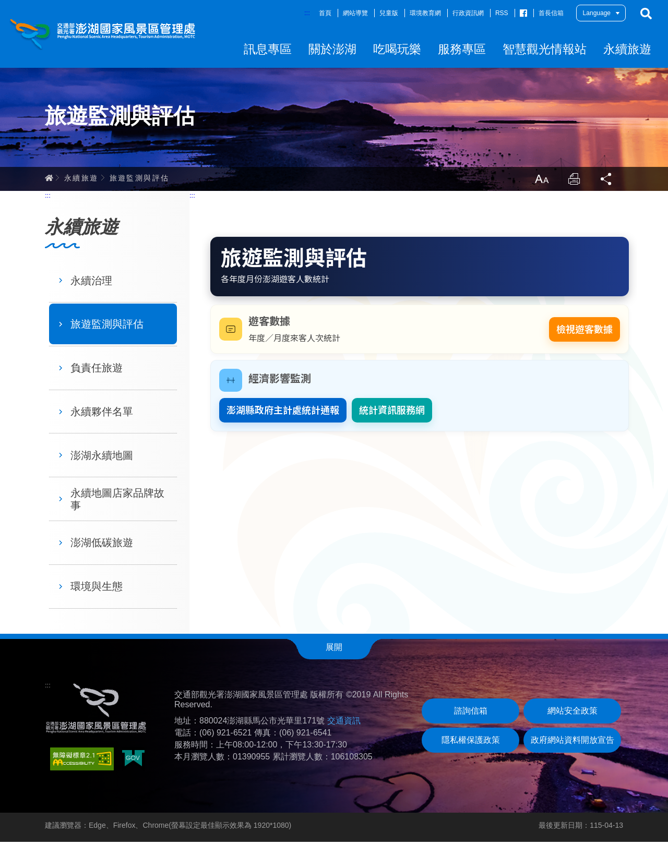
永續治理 (91, 283)
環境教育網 (425, 13)
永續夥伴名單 (101, 414)
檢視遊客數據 (584, 332)
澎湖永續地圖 (101, 458)
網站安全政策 (572, 713)
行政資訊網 (468, 13)
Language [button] (597, 13)
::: (307, 13)
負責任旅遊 (96, 371)
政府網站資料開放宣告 (572, 743)
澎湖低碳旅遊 (101, 545)
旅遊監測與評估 (140, 180)
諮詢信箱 (470, 713)
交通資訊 (344, 723)
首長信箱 (551, 13)
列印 (573, 181)
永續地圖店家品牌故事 (117, 502)
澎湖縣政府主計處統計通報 (282, 413)
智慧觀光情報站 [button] (545, 49)
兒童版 (388, 13)
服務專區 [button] (462, 49)
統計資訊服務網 (392, 413)
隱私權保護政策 (471, 743)
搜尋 (646, 13)
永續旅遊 (81, 180)
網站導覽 (355, 13)
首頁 (325, 13)
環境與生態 (96, 589)
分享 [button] (606, 181)
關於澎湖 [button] (332, 49)
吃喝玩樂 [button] (397, 49)
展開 (334, 649)
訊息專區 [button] (268, 49)
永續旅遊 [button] (627, 49)
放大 (539, 181)
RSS (501, 13)
